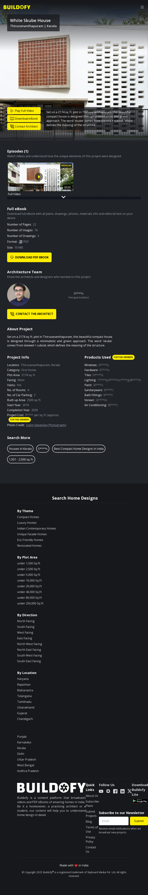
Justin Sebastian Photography (46, 425)
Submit (139, 821)
